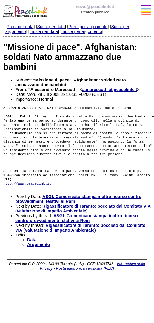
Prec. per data (20, 26)
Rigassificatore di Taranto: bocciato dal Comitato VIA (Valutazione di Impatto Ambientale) (83, 220)
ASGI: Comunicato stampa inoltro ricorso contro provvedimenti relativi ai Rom (76, 230)
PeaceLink (25, 10)
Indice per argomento (81, 31)
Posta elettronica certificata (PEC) (85, 280)
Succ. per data (51, 26)
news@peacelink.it (95, 6)
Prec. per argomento (87, 26)
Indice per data (44, 31)
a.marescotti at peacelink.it (109, 89)
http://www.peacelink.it (27, 194)
